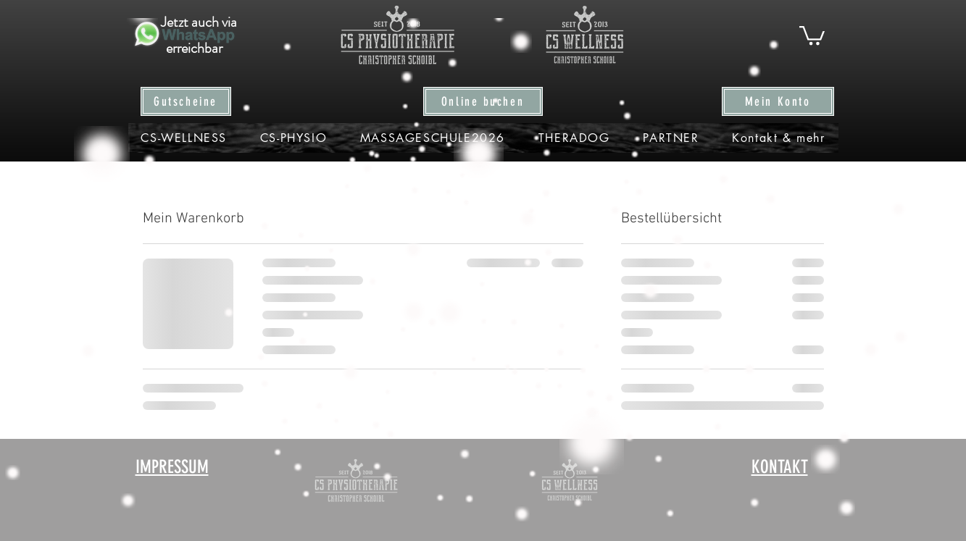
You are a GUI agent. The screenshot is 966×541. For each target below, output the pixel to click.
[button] (812, 34)
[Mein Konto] (778, 101)
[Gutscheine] (186, 101)
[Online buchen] (483, 101)
